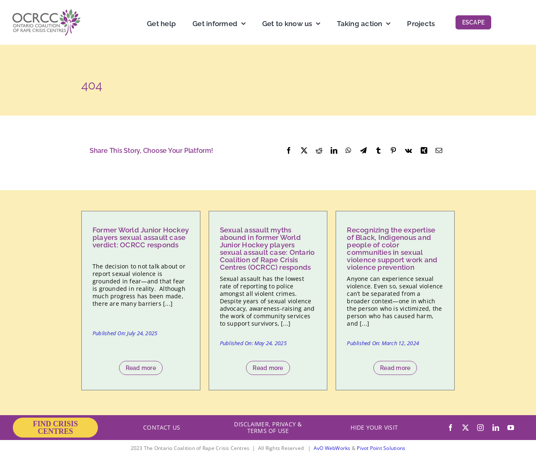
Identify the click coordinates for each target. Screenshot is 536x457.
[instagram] (480, 427)
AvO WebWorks (332, 448)
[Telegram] (363, 151)
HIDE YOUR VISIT (374, 427)
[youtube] (510, 427)
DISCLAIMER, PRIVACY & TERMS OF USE (268, 427)
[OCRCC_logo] (46, 12)
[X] (304, 151)
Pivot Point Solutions (381, 448)
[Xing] (424, 151)
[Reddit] (319, 151)
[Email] (438, 151)
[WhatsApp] (348, 151)
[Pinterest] (393, 151)
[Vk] (408, 151)
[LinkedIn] (333, 151)
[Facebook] (288, 151)
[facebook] (450, 427)
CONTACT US (161, 427)
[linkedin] (495, 427)
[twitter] (465, 427)
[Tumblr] (378, 151)
